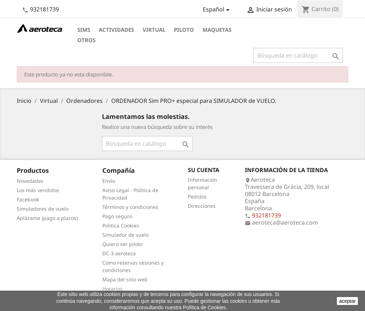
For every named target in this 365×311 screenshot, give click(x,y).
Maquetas (216, 29)
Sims (83, 29)
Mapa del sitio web (125, 279)
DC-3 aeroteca (119, 253)
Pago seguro (117, 216)
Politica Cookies (120, 225)
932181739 (44, 9)
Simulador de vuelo (125, 234)
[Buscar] (298, 55)
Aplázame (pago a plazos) (47, 218)
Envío (108, 180)
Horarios (112, 288)
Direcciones (202, 205)
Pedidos (197, 196)
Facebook (28, 199)
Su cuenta (203, 170)
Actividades (116, 29)
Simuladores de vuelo (42, 208)
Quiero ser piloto (122, 244)
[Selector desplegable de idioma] (217, 10)
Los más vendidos (38, 190)
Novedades (30, 180)
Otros (86, 40)
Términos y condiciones (130, 207)
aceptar (347, 301)
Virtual (154, 29)
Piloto (184, 29)
